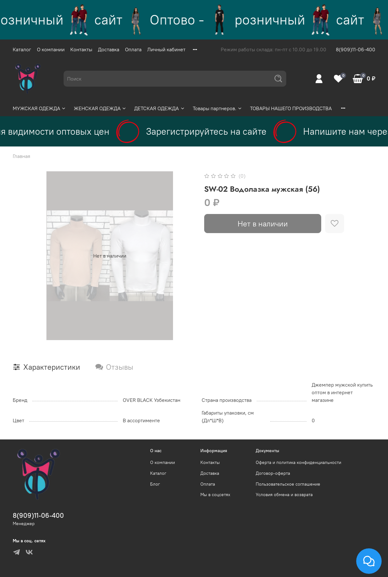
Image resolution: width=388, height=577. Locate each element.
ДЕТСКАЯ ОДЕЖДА (159, 108)
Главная (21, 156)
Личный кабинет (166, 49)
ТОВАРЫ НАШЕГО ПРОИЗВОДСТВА (291, 108)
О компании (51, 49)
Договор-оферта (273, 473)
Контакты (81, 49)
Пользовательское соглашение (288, 484)
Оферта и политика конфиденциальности (298, 462)
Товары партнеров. (217, 108)
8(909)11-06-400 (355, 49)
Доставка (108, 49)
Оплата (133, 49)
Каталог (22, 49)
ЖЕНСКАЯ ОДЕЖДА (100, 108)
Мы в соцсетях (215, 494)
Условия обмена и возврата (284, 494)
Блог (155, 484)
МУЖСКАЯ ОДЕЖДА (39, 108)
